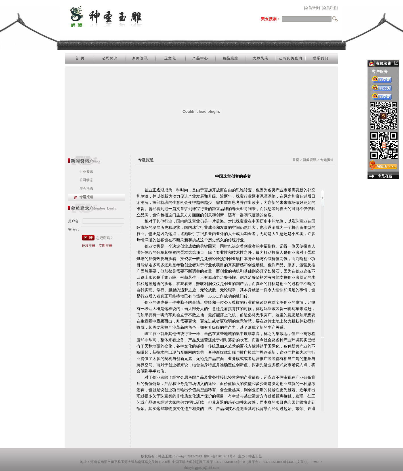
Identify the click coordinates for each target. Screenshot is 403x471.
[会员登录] (312, 8)
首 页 (80, 58)
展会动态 (86, 189)
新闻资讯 (140, 58)
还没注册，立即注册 (97, 246)
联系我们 (321, 58)
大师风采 (260, 58)
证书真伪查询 (291, 58)
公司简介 (110, 58)
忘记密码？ (104, 238)
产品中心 (200, 58)
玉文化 (170, 58)
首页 (295, 160)
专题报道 (86, 197)
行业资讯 (86, 171)
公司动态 (86, 180)
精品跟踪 (230, 58)
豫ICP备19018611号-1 (220, 456)
